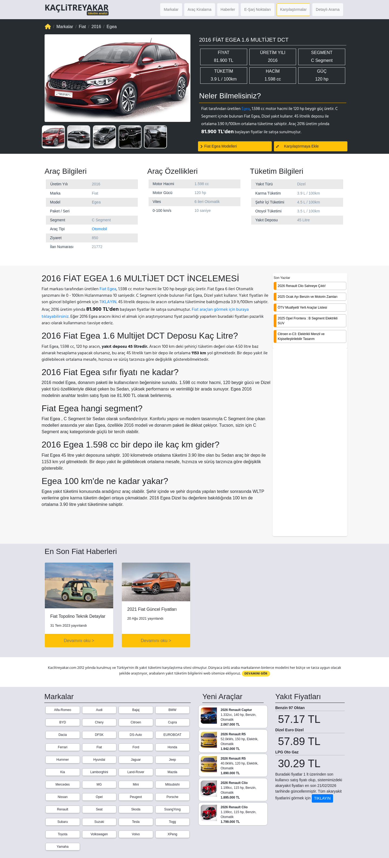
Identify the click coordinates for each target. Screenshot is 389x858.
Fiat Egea (107, 288)
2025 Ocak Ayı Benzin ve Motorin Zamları (307, 297)
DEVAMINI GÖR (255, 673)
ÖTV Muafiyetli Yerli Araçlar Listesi (302, 307)
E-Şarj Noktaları (257, 9)
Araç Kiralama (200, 9)
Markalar (171, 9)
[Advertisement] (310, 443)
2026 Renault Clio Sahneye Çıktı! (302, 286)
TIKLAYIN (107, 301)
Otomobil (99, 229)
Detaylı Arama (328, 9)
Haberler (228, 9)
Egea (246, 108)
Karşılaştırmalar (293, 9)
